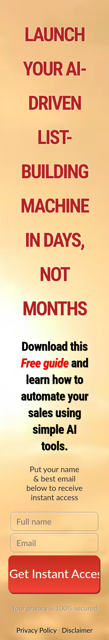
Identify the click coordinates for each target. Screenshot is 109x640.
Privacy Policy (36, 630)
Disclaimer (77, 630)
